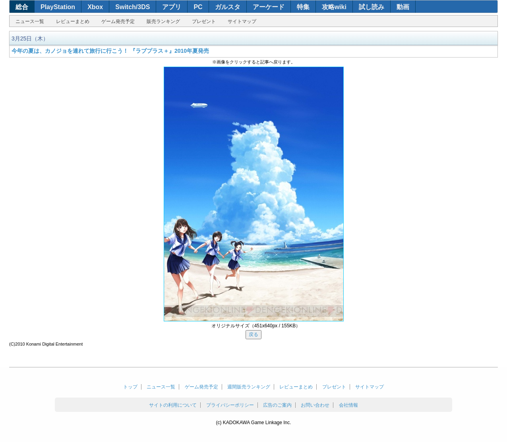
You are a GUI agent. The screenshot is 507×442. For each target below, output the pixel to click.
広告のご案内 (277, 405)
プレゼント (204, 21)
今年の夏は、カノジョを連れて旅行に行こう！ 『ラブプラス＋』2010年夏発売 (110, 51)
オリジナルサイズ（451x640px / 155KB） (256, 326)
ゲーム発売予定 (118, 21)
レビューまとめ (72, 21)
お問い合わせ (315, 405)
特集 (303, 7)
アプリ (171, 7)
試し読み (371, 7)
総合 (21, 7)
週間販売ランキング (248, 387)
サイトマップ (242, 21)
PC (198, 7)
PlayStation (58, 7)
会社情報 (348, 405)
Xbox (95, 7)
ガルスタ (227, 7)
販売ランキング (163, 21)
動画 (403, 7)
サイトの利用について (173, 405)
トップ (130, 387)
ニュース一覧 (29, 21)
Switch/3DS (132, 7)
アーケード (268, 7)
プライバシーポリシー (230, 405)
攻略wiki (334, 7)
